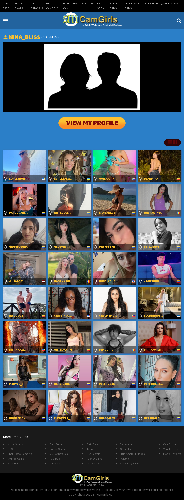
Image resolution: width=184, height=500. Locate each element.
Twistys (124, 458)
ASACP (91, 485)
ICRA (101, 485)
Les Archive (93, 463)
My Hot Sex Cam (59, 453)
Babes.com (126, 444)
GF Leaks (125, 449)
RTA (82, 485)
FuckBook (151, 3)
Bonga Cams (57, 449)
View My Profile (92, 123)
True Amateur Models (132, 453)
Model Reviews (172, 453)
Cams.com (56, 463)
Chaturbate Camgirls (19, 453)
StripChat (88, 3)
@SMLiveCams (170, 3)
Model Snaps (15, 444)
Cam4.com (169, 444)
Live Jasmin (93, 453)
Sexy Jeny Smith (130, 463)
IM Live (90, 449)
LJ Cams (12, 449)
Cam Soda (56, 444)
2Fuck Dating (171, 449)
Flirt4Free (92, 444)
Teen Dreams (94, 458)
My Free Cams (15, 458)
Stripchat (12, 463)
